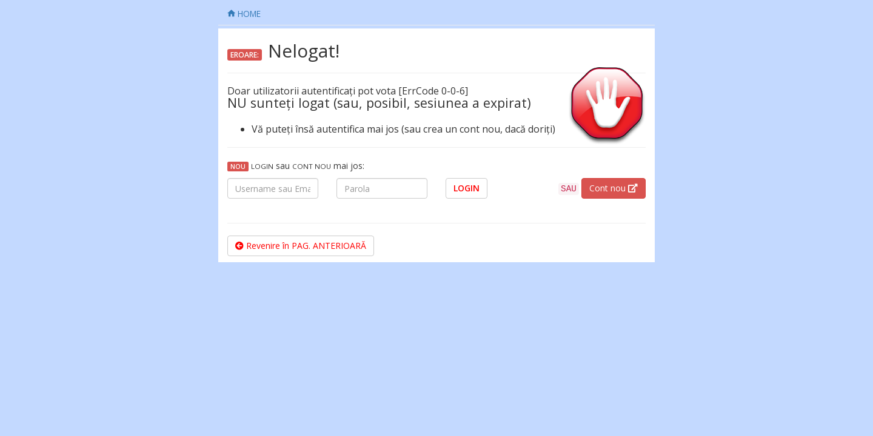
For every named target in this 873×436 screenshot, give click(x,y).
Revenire (300, 245)
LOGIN (466, 188)
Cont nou (613, 188)
